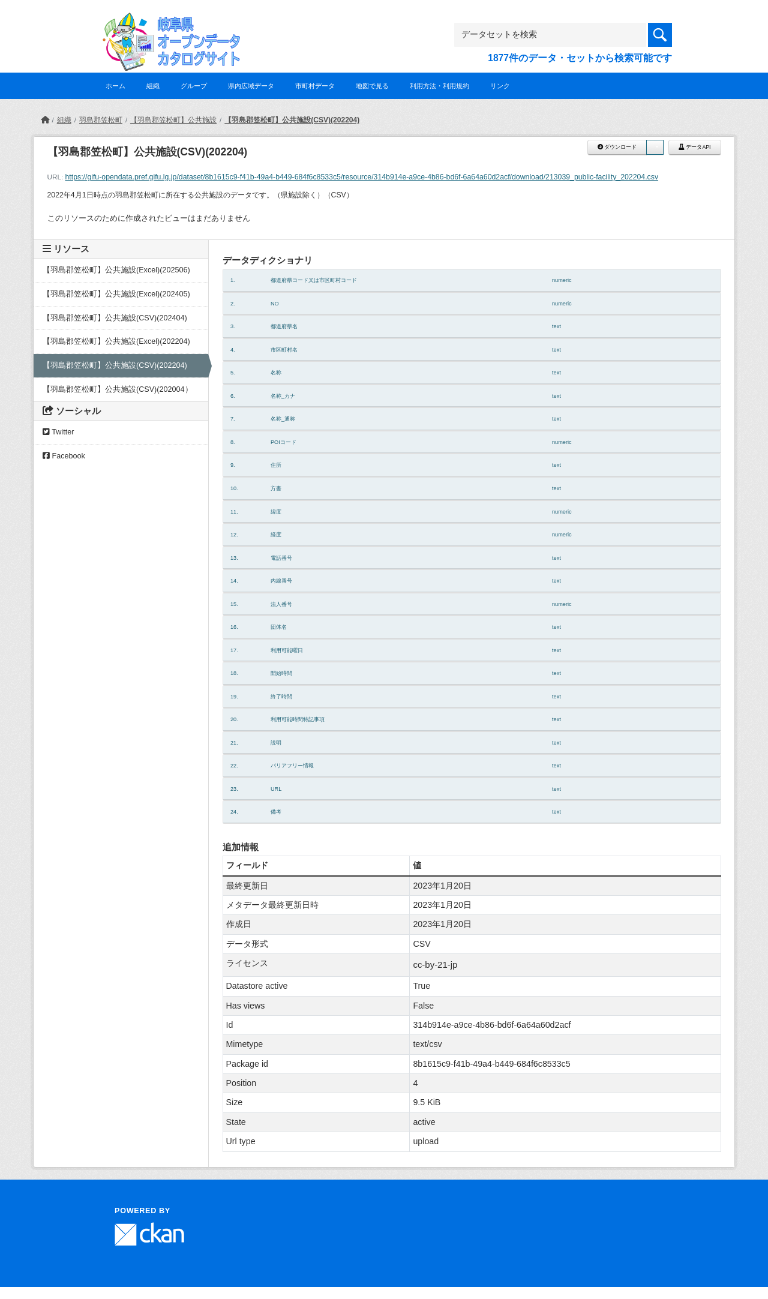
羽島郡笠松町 (100, 120)
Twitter (58, 432)
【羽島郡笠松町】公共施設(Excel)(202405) (116, 294)
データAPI (695, 147)
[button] (654, 147)
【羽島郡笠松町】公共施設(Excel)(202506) (116, 270)
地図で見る (372, 85)
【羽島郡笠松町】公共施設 (173, 120)
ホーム (115, 85)
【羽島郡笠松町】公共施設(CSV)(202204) (291, 120)
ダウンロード (617, 147)
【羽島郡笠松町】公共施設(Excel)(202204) (116, 341)
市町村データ (315, 85)
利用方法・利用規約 (439, 85)
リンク (500, 85)
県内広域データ (251, 85)
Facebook (64, 456)
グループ (194, 85)
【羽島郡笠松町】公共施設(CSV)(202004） (118, 389)
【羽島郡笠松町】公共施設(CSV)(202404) (115, 318)
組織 (153, 85)
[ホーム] (45, 120)
